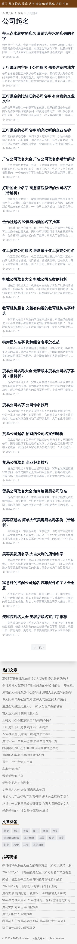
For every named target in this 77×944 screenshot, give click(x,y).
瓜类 (51, 837)
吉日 (59, 4)
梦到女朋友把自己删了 (17, 783)
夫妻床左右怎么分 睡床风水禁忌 (23, 790)
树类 (6, 844)
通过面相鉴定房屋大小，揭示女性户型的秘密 (32, 706)
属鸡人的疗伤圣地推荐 (17, 914)
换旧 (35, 831)
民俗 (52, 4)
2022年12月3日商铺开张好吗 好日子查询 (29, 886)
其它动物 (29, 837)
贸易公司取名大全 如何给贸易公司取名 (34, 491)
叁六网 (8, 13)
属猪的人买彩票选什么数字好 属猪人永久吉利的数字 (37, 692)
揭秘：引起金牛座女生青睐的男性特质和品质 (32, 879)
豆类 (26, 844)
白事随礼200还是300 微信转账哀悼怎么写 (30, 748)
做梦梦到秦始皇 (12, 776)
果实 (61, 837)
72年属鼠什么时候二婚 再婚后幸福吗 (26, 734)
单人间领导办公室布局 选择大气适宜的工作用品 (34, 699)
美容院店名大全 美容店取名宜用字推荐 (34, 616)
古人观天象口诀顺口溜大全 (20, 713)
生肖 (66, 4)
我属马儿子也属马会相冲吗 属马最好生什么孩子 (34, 921)
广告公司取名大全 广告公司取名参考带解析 (38, 158)
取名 (18, 4)
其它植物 (38, 844)
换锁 (26, 831)
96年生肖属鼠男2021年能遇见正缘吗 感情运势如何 (36, 900)
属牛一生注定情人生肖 (17, 762)
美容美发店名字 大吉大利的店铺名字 (32, 553)
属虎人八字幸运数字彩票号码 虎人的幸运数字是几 (35, 797)
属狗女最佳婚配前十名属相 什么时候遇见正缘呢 (34, 893)
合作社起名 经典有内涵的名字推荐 (31, 221)
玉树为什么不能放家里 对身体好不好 (26, 720)
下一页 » (38, 647)
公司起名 (32, 13)
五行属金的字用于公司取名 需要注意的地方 (38, 67)
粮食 (16, 844)
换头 (55, 831)
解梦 (45, 4)
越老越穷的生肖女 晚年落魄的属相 (25, 810)
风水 (11, 4)
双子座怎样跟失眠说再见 (18, 928)
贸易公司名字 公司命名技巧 (25, 404)
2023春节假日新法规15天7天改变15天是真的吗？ (35, 678)
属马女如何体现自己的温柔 (20, 907)
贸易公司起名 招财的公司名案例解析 (32, 433)
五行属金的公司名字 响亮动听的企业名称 (36, 130)
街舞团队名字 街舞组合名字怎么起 (31, 342)
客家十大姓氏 (11, 769)
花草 (41, 837)
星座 (25, 4)
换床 (45, 831)
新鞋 (16, 831)
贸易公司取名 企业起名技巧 (25, 462)
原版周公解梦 (12, 837)
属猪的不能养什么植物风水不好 (23, 755)
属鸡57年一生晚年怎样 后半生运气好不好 (29, 741)
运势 (38, 4)
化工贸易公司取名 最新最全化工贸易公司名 (38, 250)
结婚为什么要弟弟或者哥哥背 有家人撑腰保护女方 (35, 804)
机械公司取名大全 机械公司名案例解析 (34, 279)
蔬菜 (6, 831)
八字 (32, 4)
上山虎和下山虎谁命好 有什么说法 (25, 727)
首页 (5, 4)
